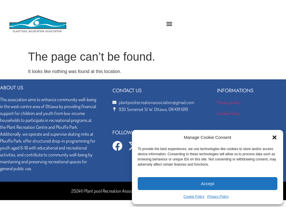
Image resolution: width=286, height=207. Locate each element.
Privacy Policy (218, 197)
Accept (207, 183)
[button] (274, 137)
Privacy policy (229, 102)
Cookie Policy (193, 197)
